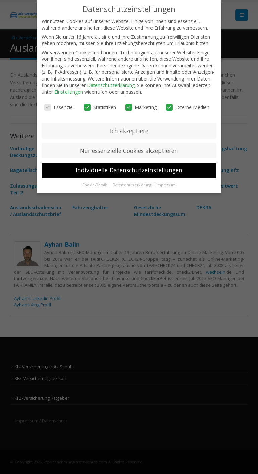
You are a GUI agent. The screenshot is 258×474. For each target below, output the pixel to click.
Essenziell (59, 107)
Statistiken (100, 107)
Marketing (141, 107)
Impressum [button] (166, 184)
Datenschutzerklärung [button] (132, 184)
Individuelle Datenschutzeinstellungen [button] (129, 170)
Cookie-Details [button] (95, 184)
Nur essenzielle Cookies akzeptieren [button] (129, 151)
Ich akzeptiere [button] (129, 131)
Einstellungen (68, 92)
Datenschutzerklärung (111, 85)
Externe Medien (187, 107)
